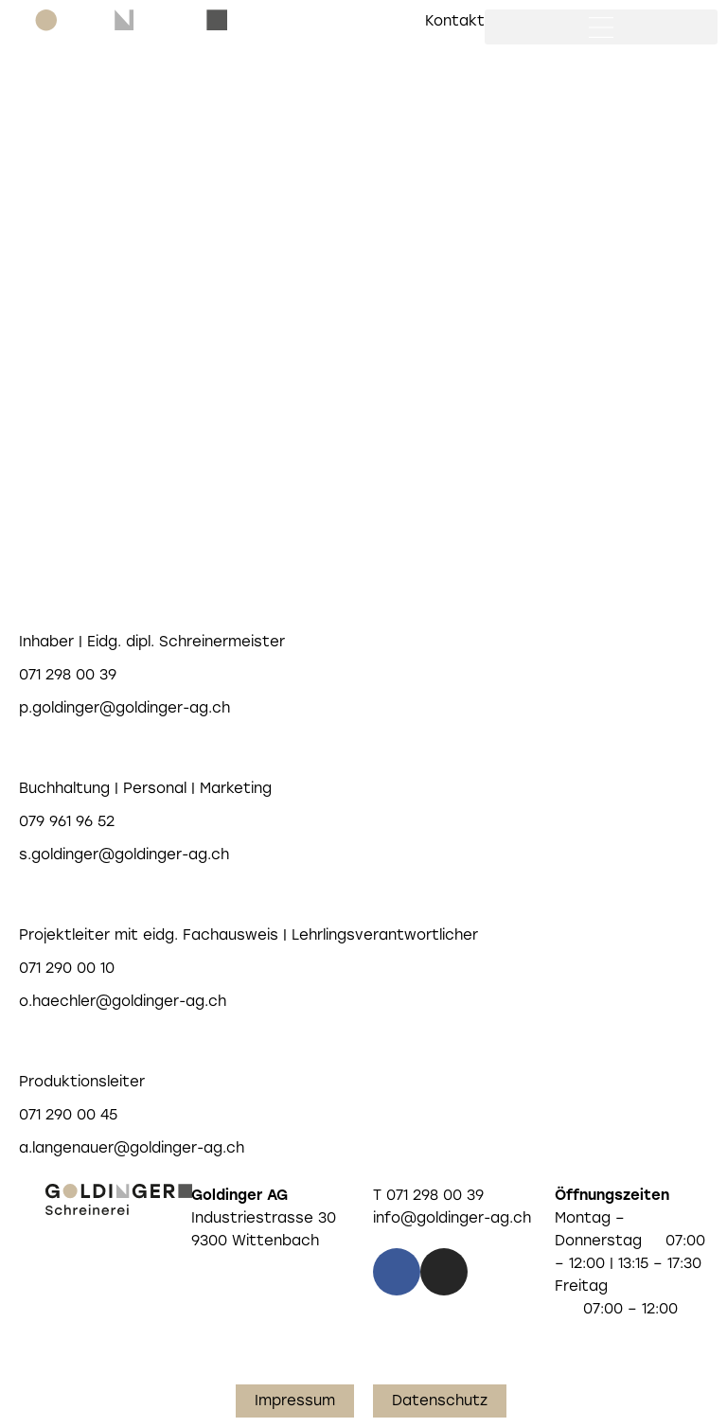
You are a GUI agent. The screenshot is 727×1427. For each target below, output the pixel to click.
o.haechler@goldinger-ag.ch (122, 1001)
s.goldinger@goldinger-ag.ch (124, 854)
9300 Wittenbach (255, 1240)
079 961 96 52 (67, 821)
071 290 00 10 (67, 968)
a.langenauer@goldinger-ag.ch (131, 1147)
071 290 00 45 (68, 1114)
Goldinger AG (239, 1195)
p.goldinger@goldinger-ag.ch (124, 707)
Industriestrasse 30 (263, 1217)
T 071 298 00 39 (428, 1195)
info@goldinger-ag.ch (452, 1217)
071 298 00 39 (67, 674)
